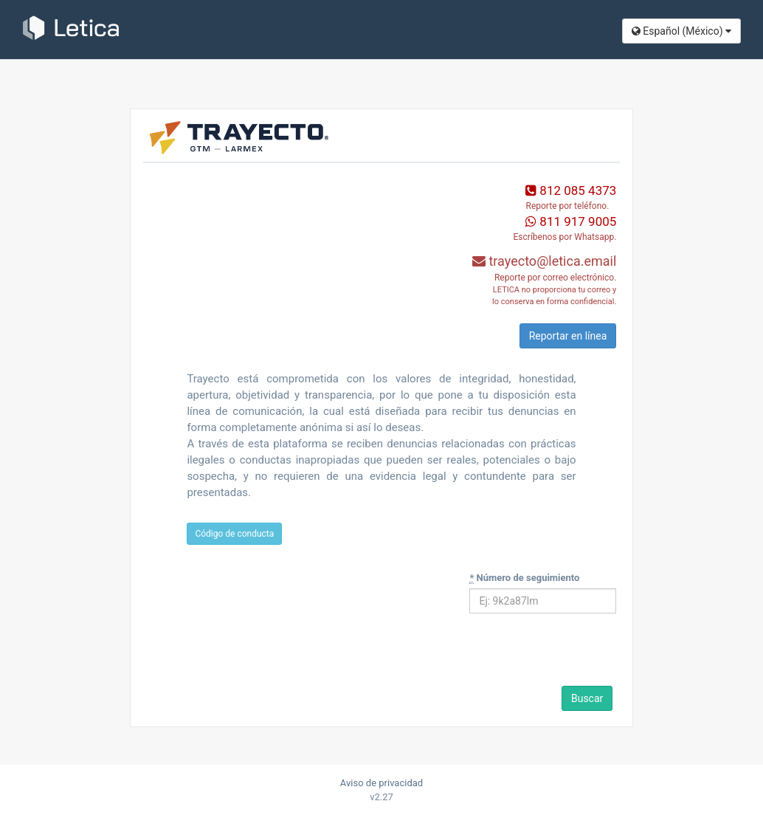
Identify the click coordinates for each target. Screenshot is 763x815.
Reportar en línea (568, 336)
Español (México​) (681, 31)
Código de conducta (234, 534)
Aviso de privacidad (381, 782)
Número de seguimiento (524, 578)
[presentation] (570, 654)
